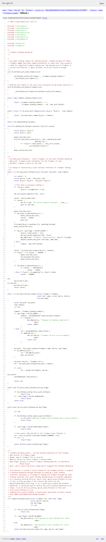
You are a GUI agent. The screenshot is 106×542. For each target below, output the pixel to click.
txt (97, 539)
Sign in (102, 3)
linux (4, 10)
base (100, 10)
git (23, 10)
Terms (24, 539)
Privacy (18, 539)
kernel (17, 10)
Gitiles (12, 539)
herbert (29, 10)
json (102, 539)
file (44, 18)
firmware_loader (11, 13)
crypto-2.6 (39, 10)
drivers (93, 10)
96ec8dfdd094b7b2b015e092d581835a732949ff (66, 10)
